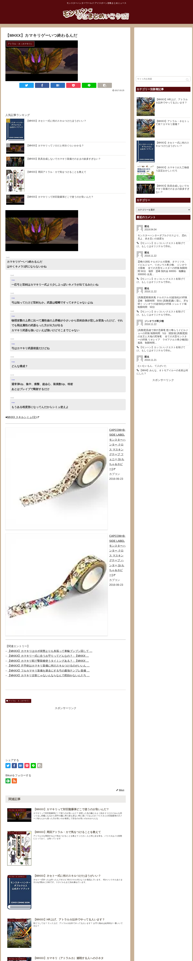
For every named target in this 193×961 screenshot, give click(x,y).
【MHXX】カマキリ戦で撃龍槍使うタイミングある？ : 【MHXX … (48, 660)
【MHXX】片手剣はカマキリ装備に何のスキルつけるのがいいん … (49, 665)
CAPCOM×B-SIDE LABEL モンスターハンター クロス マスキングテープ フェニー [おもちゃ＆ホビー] (117, 449)
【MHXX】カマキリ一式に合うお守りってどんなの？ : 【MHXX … (48, 655)
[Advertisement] (65, 101)
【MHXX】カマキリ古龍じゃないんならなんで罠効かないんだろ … (49, 675)
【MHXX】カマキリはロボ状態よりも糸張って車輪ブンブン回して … (50, 651)
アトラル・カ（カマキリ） (18, 701)
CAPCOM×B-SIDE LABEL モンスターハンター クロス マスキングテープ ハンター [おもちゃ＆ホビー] (117, 555)
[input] (163, 78)
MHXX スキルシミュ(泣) (23, 417)
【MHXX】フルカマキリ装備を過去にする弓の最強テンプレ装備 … (49, 670)
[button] (187, 79)
